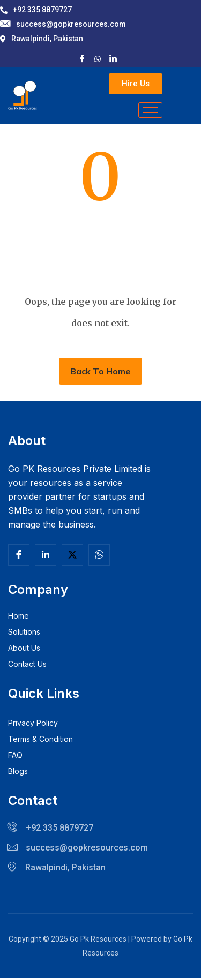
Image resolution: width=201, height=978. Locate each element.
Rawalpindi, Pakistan (41, 38)
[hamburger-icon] (150, 110)
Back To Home (100, 371)
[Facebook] (82, 58)
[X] (97, 57)
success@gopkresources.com (63, 24)
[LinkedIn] (113, 58)
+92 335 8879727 (36, 9)
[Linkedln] (45, 555)
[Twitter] (72, 555)
